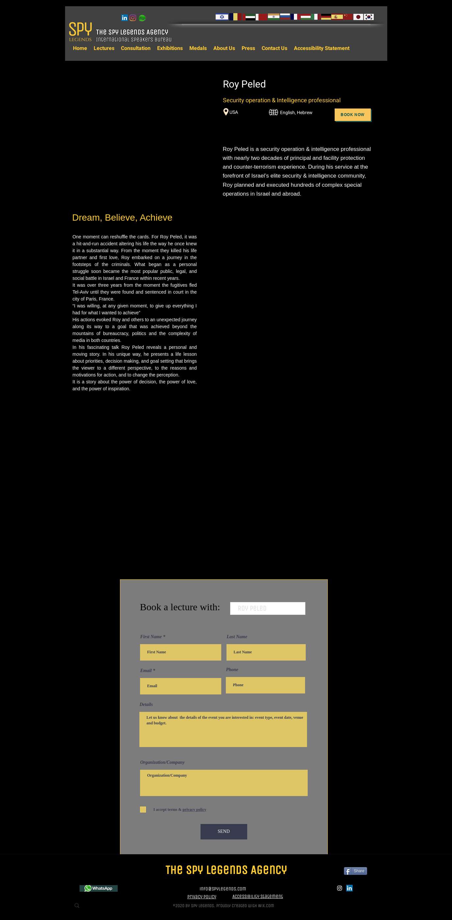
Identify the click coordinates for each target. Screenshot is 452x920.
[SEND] (224, 831)
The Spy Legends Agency (133, 32)
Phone (232, 669)
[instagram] (133, 17)
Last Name (237, 637)
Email (146, 670)
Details (146, 704)
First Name (151, 637)
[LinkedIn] (124, 17)
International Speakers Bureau (134, 39)
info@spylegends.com (223, 889)
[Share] (355, 871)
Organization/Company (162, 762)
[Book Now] (353, 115)
